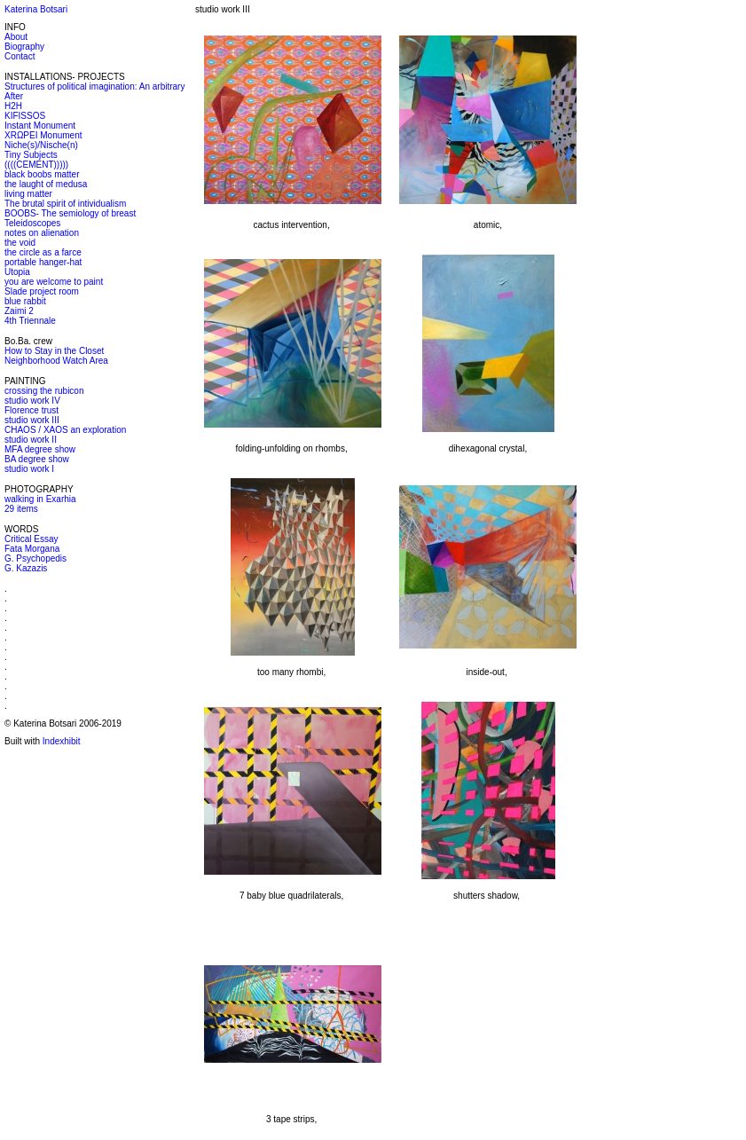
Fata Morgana (31, 549)
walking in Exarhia (40, 499)
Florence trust (31, 410)
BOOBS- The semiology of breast (70, 213)
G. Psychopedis (35, 558)
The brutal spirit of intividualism (65, 203)
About (15, 37)
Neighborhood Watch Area (56, 361)
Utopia (17, 272)
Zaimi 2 (19, 311)
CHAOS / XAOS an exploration (65, 430)
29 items (21, 509)
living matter (28, 194)
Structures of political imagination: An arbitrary (94, 86)
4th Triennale (30, 321)
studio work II (30, 439)
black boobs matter (42, 174)
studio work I (29, 469)
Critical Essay (31, 539)
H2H (13, 106)
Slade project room (41, 291)
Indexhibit (62, 741)
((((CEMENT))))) (36, 164)
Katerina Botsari (35, 9)
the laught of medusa (45, 184)
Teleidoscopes (32, 223)
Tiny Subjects (31, 155)
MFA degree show (39, 449)
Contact (19, 56)
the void (19, 243)
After (13, 96)
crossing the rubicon (44, 391)
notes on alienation (41, 233)
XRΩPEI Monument (43, 135)
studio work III (31, 420)
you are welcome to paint (53, 282)
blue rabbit (25, 301)
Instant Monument (39, 125)
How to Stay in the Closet (54, 351)
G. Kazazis (25, 568)
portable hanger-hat (43, 262)
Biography (24, 46)
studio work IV (32, 400)
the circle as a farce (43, 252)
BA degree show (36, 459)
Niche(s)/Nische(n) (41, 145)
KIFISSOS (24, 116)
